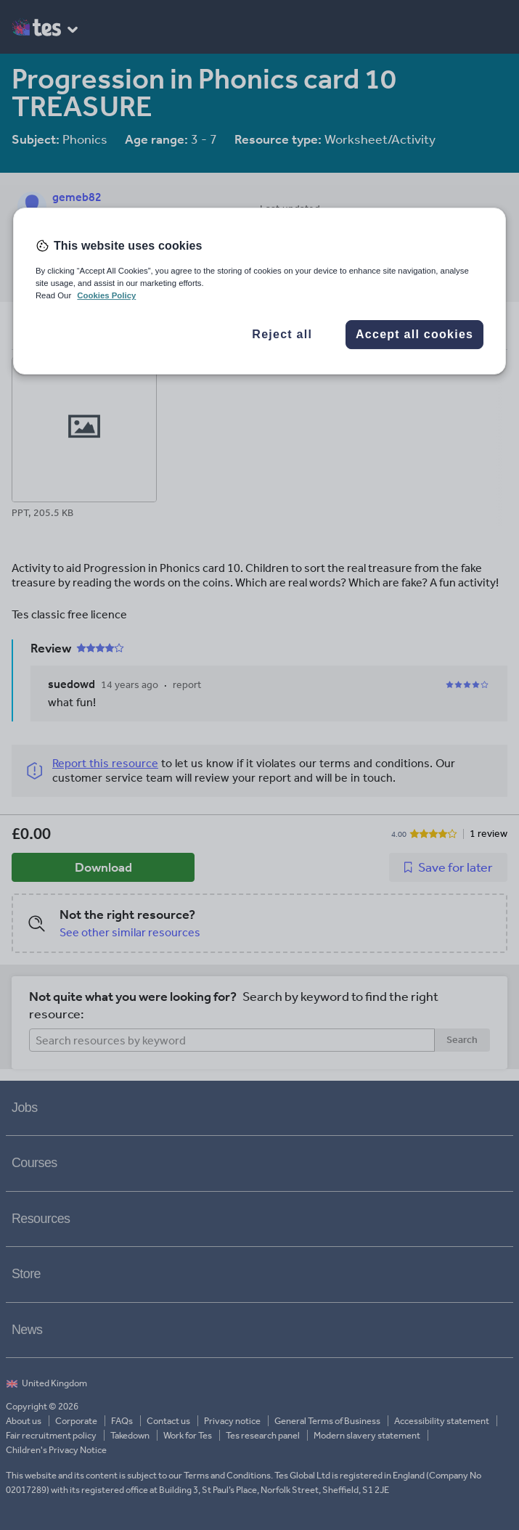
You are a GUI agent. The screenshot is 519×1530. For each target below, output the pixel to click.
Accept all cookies (414, 334)
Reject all (282, 334)
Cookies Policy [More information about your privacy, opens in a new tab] (106, 295)
